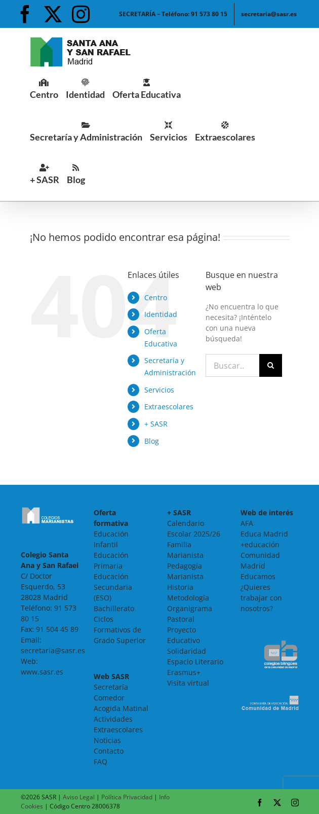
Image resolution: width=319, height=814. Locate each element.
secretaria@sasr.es (53, 650)
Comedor (109, 697)
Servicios (159, 390)
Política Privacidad (126, 797)
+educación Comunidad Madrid (260, 555)
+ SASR (156, 424)
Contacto (109, 751)
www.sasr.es (42, 672)
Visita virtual (188, 683)
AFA (247, 523)
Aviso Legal (79, 797)
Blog (151, 441)
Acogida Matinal (121, 708)
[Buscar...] (232, 365)
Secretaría (111, 687)
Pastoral (180, 619)
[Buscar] (270, 365)
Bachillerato (114, 608)
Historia (180, 587)
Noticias (107, 740)
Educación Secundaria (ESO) (113, 587)
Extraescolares (168, 406)
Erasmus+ (184, 672)
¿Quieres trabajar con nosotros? (261, 597)
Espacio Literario (195, 661)
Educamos (258, 576)
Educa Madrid (264, 534)
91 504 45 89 (57, 629)
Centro (155, 297)
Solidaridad (186, 651)
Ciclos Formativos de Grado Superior (120, 629)
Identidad (160, 314)
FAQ (100, 761)
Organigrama (189, 608)
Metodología (188, 598)
